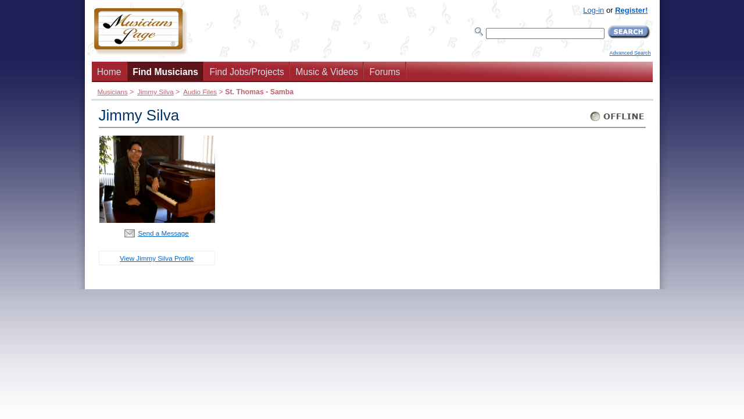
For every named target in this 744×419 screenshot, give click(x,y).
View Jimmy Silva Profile (157, 258)
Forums (384, 72)
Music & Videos (327, 72)
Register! (631, 10)
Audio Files (200, 91)
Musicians (113, 91)
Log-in (593, 10)
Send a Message (163, 233)
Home (109, 72)
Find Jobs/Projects (247, 72)
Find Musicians (165, 72)
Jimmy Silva (155, 91)
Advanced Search (629, 53)
